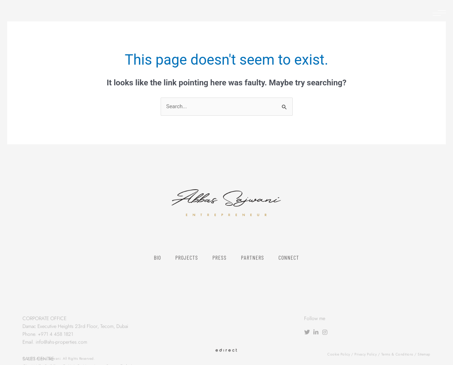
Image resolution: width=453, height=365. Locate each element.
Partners (252, 263)
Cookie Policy (338, 355)
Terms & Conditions (397, 355)
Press (219, 263)
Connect (288, 263)
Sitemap (424, 355)
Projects (186, 263)
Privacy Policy (365, 355)
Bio (157, 263)
